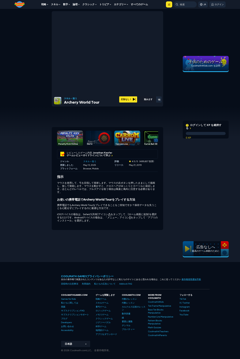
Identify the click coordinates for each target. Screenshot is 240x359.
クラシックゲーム (104, 318)
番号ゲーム (101, 307)
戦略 (43, 4)
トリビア (104, 4)
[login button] (217, 4)
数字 (65, 4)
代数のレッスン (129, 299)
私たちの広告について (105, 284)
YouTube (184, 314)
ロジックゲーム (103, 310)
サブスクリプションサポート (75, 314)
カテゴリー (120, 4)
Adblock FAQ (125, 284)
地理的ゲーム (102, 330)
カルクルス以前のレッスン (133, 308)
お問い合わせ (67, 326)
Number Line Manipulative (160, 316)
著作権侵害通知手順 (191, 279)
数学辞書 (126, 313)
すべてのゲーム (139, 4)
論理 (75, 4)
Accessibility (67, 330)
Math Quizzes (154, 327)
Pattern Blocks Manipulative (155, 322)
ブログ (64, 318)
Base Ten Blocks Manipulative (155, 311)
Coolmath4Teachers (158, 331)
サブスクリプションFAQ (72, 310)
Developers (66, 322)
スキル (54, 4)
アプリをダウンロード (106, 334)
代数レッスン (128, 303)
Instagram (185, 307)
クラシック (88, 4)
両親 (63, 307)
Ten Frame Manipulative (159, 306)
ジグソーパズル (103, 322)
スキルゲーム (102, 303)
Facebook (184, 310)
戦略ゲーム (101, 299)
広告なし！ (128, 99)
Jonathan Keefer (102, 152)
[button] (169, 4)
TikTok (183, 299)
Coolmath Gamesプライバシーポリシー (87, 276)
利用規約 (86, 284)
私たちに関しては (69, 303)
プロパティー (128, 329)
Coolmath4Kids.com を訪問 (205, 65)
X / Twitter (185, 303)
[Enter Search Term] (185, 4)
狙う (75, 98)
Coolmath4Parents (157, 335)
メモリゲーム (102, 314)
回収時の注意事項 (69, 284)
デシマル (126, 325)
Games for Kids (68, 299)
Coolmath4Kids (156, 302)
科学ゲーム (101, 326)
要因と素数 (127, 321)
